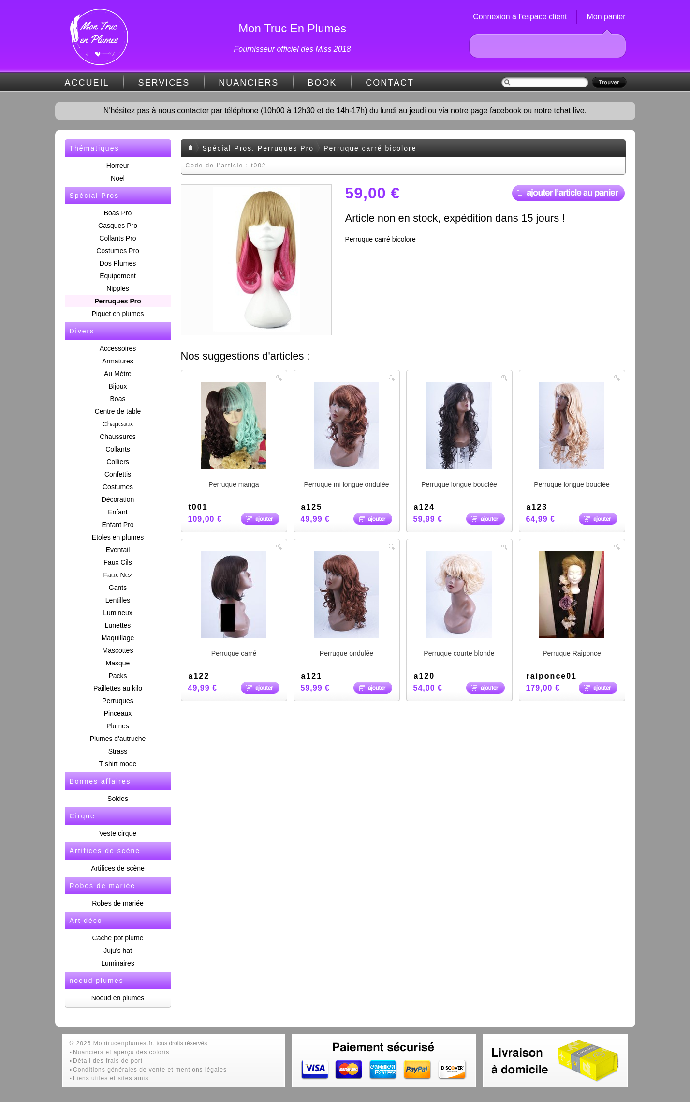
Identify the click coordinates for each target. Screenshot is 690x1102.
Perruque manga (234, 435)
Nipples (117, 288)
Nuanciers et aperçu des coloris (121, 1052)
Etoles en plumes (118, 537)
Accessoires (118, 348)
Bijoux (117, 386)
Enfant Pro (117, 524)
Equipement (118, 276)
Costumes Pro (117, 251)
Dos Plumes (118, 263)
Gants (118, 587)
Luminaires (117, 963)
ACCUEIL (87, 83)
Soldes (117, 798)
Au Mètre (118, 373)
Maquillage (118, 638)
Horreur (117, 165)
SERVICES (164, 83)
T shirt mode (118, 764)
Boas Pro (118, 213)
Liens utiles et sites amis (110, 1078)
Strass (118, 751)
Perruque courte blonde (459, 604)
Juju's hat (117, 950)
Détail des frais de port (108, 1060)
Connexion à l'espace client (520, 17)
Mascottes (118, 650)
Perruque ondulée (346, 604)
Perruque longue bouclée (459, 435)
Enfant (117, 512)
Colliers (117, 462)
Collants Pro (117, 238)
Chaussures (118, 436)
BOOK (322, 83)
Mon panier (606, 17)
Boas (118, 399)
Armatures (117, 361)
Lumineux (117, 613)
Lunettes (118, 625)
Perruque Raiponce (572, 604)
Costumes (118, 487)
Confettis (117, 474)
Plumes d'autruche (118, 738)
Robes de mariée (118, 903)
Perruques (117, 701)
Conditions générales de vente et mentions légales (150, 1069)
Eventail (118, 550)
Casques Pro (117, 225)
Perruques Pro (117, 301)
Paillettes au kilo (117, 688)
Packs (117, 675)
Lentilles (117, 600)
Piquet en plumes (117, 313)
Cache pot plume (118, 938)
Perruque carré (234, 604)
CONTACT (390, 83)
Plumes (117, 726)
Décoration (118, 499)
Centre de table (118, 411)
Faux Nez (117, 575)
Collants (117, 449)
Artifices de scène (118, 868)
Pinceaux (118, 713)
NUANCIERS (249, 83)
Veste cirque (117, 833)
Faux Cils (117, 562)
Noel (118, 178)
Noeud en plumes (118, 998)
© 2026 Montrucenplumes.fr (111, 1043)
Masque (118, 663)
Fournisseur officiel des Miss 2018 (292, 49)
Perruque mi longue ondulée (346, 435)
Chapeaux (118, 424)
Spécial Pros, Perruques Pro (258, 148)
